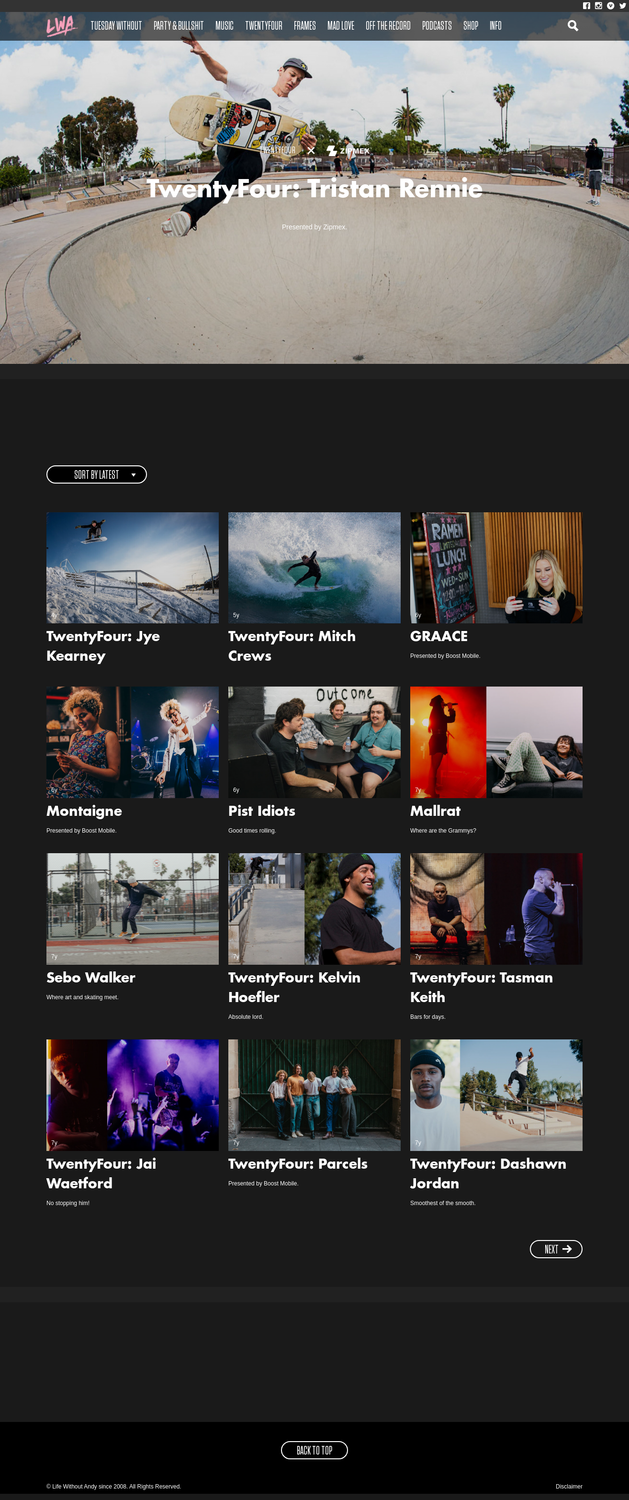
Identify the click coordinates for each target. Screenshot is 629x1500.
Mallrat (435, 819)
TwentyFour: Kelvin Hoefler (294, 995)
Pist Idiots (261, 819)
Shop (470, 26)
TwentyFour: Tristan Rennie (314, 194)
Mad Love (340, 26)
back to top (314, 1457)
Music (224, 26)
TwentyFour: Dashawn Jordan (488, 1181)
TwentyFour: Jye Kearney (103, 654)
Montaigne (84, 819)
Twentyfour (263, 26)
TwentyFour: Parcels (298, 1171)
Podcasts (437, 26)
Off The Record (388, 26)
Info (496, 26)
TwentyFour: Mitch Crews (292, 654)
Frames (305, 26)
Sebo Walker (90, 985)
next (559, 1256)
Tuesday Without (116, 26)
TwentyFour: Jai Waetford (101, 1181)
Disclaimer (569, 1492)
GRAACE (439, 644)
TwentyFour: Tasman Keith (481, 995)
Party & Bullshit (179, 26)
